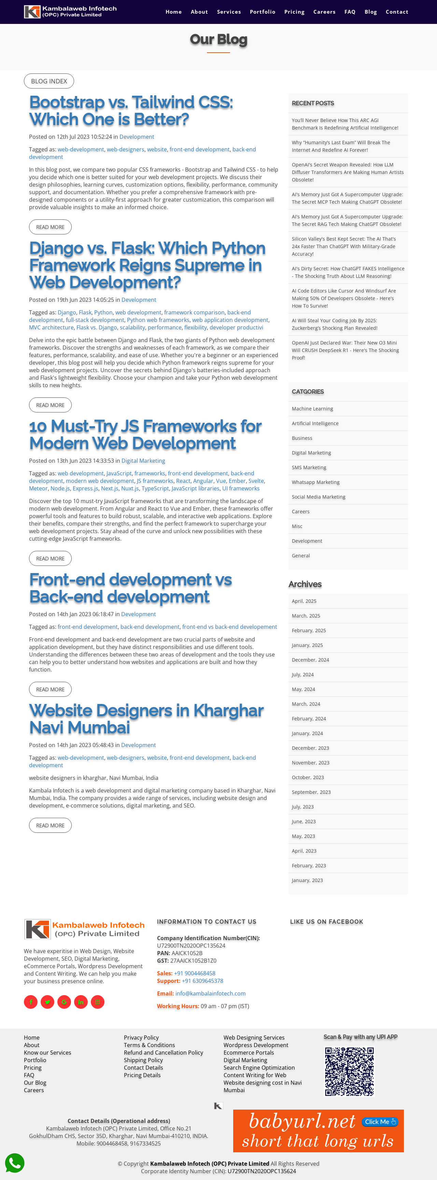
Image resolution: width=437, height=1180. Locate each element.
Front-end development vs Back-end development (130, 588)
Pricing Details (142, 1075)
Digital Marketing (143, 460)
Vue (221, 481)
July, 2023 (303, 806)
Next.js (109, 488)
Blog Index (49, 81)
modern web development (100, 481)
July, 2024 (303, 674)
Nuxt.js (130, 488)
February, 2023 (309, 865)
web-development (81, 149)
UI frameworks (241, 488)
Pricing (294, 11)
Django (67, 312)
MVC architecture (51, 327)
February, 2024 (309, 718)
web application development (230, 320)
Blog (371, 11)
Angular (203, 481)
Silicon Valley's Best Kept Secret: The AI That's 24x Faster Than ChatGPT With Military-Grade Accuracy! (344, 246)
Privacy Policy (141, 1037)
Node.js (60, 488)
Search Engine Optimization (259, 1067)
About (199, 11)
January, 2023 (307, 880)
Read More (50, 226)
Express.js (85, 488)
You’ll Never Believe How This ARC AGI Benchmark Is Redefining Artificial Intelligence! (345, 124)
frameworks (150, 473)
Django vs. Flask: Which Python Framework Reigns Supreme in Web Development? (147, 265)
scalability (132, 327)
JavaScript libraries (196, 488)
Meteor (38, 488)
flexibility (195, 327)
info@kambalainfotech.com (210, 993)
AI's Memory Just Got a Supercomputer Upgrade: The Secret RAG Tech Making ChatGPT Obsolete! (347, 220)
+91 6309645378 (202, 981)
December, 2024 (310, 659)
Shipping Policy (143, 1060)
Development (136, 136)
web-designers (125, 149)
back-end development (150, 626)
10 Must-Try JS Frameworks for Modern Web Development (145, 435)
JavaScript (119, 473)
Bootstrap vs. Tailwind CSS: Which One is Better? (131, 111)
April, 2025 (304, 601)
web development (138, 312)
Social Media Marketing (319, 496)
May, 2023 (303, 836)
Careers (324, 11)
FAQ (350, 11)
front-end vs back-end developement (229, 626)
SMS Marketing (309, 467)
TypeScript (155, 488)
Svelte (256, 481)
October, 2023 (308, 777)
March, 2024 (306, 704)
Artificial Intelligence (315, 423)
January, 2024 (307, 733)
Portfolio (263, 11)
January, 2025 (307, 645)
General (301, 555)
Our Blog (35, 1082)
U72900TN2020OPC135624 (262, 1171)
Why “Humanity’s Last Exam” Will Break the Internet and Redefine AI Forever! (341, 146)
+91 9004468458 (194, 973)
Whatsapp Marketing (316, 482)
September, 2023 (311, 792)
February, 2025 (309, 630)
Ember (237, 481)
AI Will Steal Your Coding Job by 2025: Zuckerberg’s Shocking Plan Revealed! (335, 324)
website (157, 149)
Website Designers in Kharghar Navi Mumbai (146, 719)
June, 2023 (304, 821)
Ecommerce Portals (249, 1052)
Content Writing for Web (255, 1075)
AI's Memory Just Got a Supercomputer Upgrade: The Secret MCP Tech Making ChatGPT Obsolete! (347, 198)
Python (103, 312)
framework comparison (194, 312)
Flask (85, 312)
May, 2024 (303, 689)
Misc (297, 526)
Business (302, 438)
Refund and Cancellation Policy (163, 1052)
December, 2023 (310, 748)
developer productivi (236, 327)
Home (174, 11)
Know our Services (47, 1052)
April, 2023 (304, 850)
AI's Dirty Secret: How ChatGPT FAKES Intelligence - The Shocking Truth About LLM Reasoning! (348, 272)
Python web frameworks (158, 320)
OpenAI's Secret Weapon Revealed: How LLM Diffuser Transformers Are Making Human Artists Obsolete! (348, 172)
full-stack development (95, 320)
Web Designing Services (254, 1037)
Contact (397, 11)
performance (165, 327)
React (183, 481)
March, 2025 (306, 615)
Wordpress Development (256, 1045)
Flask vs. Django (96, 327)
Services (229, 11)
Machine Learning (312, 408)
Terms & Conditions (149, 1045)
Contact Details (143, 1067)
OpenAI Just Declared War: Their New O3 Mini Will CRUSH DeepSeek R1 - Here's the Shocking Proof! (345, 350)
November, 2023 (310, 762)
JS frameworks (155, 481)
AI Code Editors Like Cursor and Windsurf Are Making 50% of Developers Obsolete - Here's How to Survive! (344, 298)
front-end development (200, 149)
